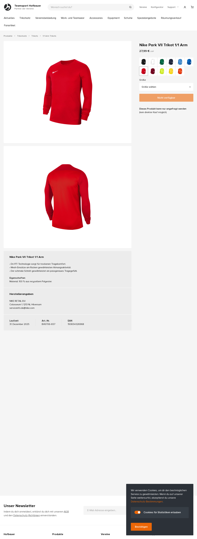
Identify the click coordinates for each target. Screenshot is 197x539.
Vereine (143, 7)
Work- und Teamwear (72, 18)
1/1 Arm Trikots (49, 36)
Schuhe (128, 18)
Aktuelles (9, 18)
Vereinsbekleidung (45, 18)
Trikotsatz (24, 18)
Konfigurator (157, 7)
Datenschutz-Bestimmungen (147, 501)
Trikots (34, 36)
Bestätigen (141, 526)
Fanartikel (9, 25)
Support (173, 7)
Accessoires (96, 18)
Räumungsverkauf (171, 18)
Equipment (114, 18)
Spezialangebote (146, 18)
